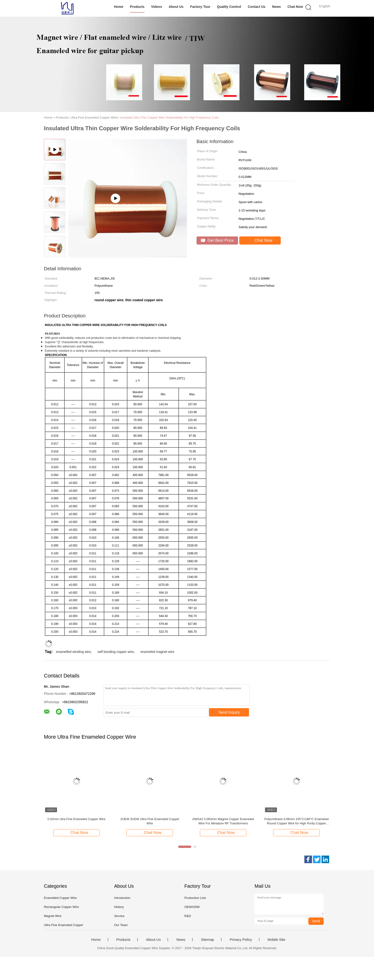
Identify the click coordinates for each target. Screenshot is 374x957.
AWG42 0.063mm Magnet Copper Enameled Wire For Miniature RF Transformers (223, 821)
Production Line (195, 898)
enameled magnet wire (157, 652)
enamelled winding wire (73, 652)
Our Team (121, 925)
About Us (176, 7)
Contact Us (256, 7)
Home (118, 7)
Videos (156, 7)
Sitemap (207, 939)
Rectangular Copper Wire (61, 907)
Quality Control (229, 7)
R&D (187, 916)
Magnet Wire (53, 916)
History (119, 907)
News (276, 7)
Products (137, 7)
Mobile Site (276, 939)
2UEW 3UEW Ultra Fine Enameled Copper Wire (149, 821)
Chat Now (295, 7)
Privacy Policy (241, 939)
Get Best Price (217, 240)
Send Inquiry (229, 712)
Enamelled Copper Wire (60, 898)
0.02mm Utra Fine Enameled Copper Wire (76, 819)
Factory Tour (200, 7)
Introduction (122, 898)
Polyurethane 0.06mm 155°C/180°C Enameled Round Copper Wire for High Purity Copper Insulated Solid (296, 821)
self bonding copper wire (116, 652)
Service (119, 916)
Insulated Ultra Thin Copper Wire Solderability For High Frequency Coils (169, 117)
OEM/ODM (192, 907)
